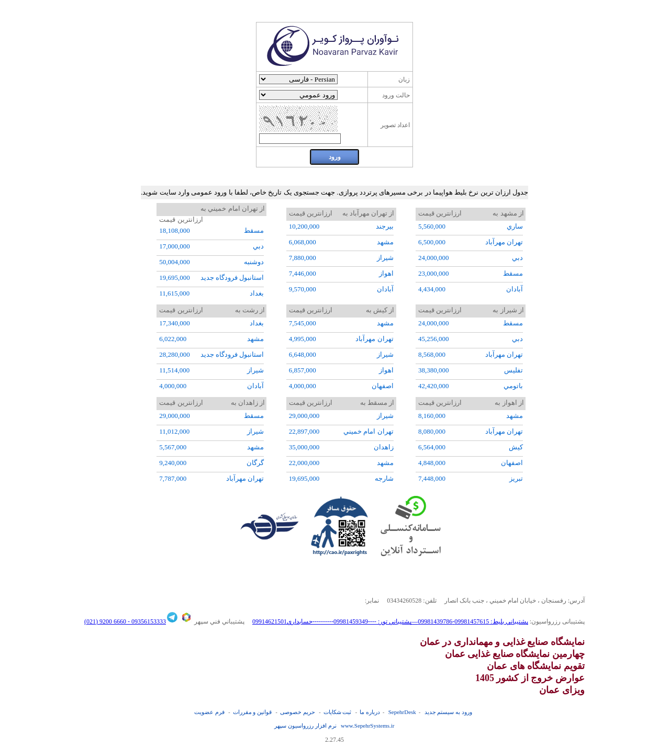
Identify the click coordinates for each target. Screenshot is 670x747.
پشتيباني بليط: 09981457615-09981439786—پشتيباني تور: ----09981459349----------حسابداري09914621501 (390, 621)
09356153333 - (146, 621)
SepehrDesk (402, 712)
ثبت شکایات (337, 712)
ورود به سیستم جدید (448, 712)
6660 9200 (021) (105, 621)
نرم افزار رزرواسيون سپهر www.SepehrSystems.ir (334, 725)
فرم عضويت (209, 712)
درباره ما (370, 712)
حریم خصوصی (297, 712)
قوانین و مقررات (252, 712)
